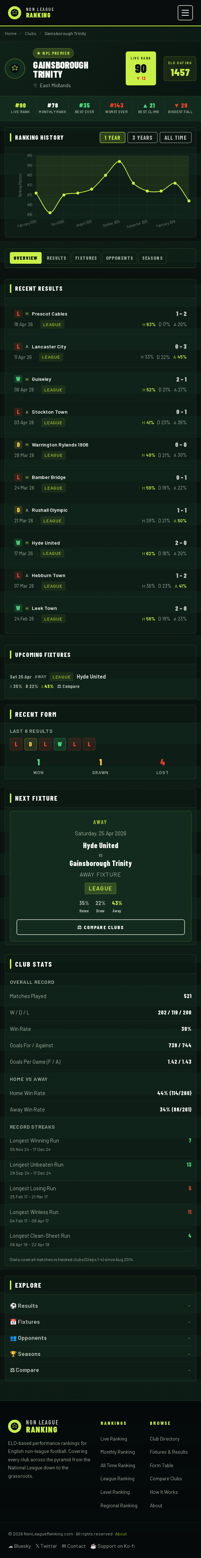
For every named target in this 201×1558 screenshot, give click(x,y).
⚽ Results (24, 1305)
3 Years (142, 137)
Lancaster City (49, 346)
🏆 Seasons (25, 1353)
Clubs (31, 33)
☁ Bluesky (19, 1546)
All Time (175, 137)
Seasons (152, 258)
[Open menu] (185, 12)
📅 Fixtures (25, 1321)
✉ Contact (74, 1546)
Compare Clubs (166, 1478)
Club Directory (164, 1438)
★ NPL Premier (53, 52)
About (156, 1505)
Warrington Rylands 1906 (60, 444)
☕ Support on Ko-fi (112, 1546)
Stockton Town (50, 412)
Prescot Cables (49, 313)
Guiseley (41, 379)
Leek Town (44, 608)
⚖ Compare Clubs (100, 927)
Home (11, 33)
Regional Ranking (118, 1505)
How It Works (164, 1492)
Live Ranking (113, 1438)
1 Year (113, 137)
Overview (26, 258)
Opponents (119, 258)
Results (57, 258)
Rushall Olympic (50, 510)
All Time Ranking (117, 1465)
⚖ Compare (68, 686)
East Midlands (55, 85)
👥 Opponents (28, 1337)
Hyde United (46, 543)
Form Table (161, 1465)
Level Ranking (115, 1492)
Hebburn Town (48, 575)
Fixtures (86, 258)
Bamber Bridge (49, 477)
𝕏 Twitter (46, 1546)
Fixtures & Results (169, 1452)
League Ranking (117, 1478)
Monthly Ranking (117, 1452)
